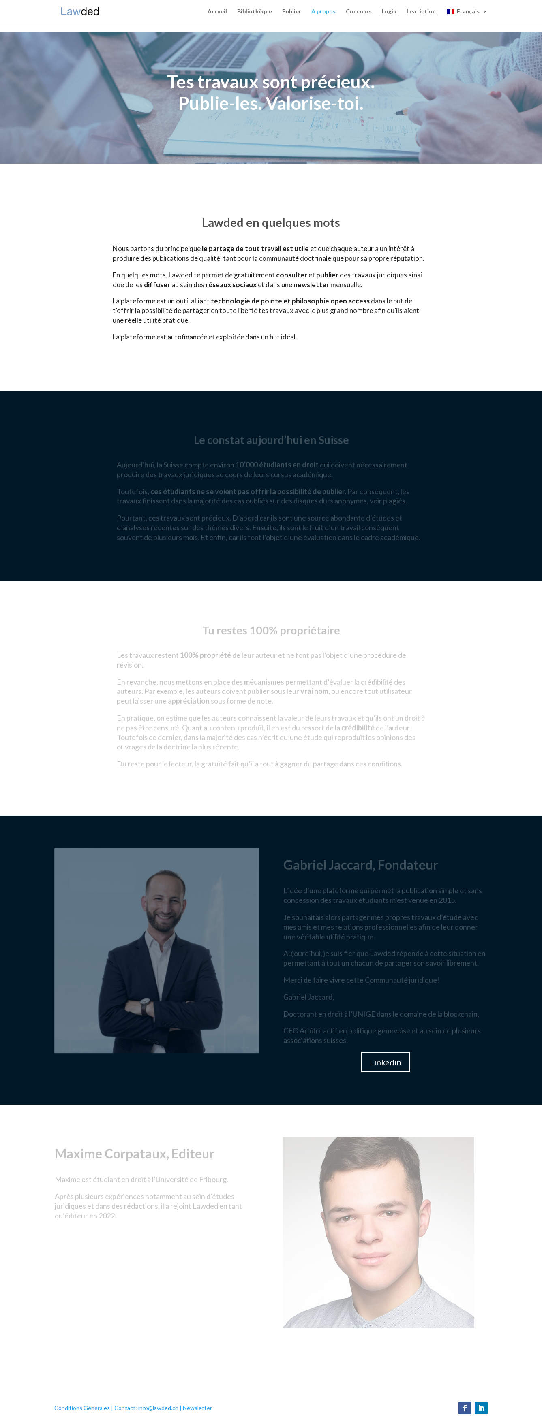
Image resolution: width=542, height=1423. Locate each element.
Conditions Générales (82, 1407)
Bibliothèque (254, 12)
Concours (359, 12)
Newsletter (197, 1407)
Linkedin (385, 1062)
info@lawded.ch (158, 1407)
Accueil (217, 12)
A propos (323, 12)
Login (389, 12)
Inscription (421, 12)
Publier (291, 12)
